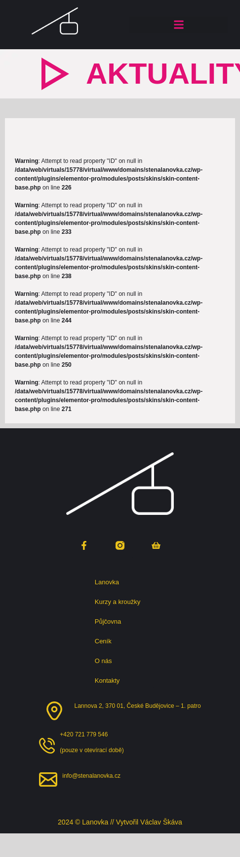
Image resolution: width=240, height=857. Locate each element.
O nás (106, 661)
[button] (178, 25)
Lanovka (109, 582)
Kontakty (107, 680)
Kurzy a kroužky (120, 602)
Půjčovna (110, 622)
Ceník (103, 641)
